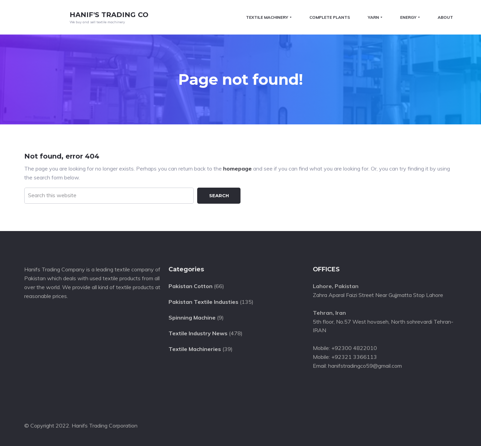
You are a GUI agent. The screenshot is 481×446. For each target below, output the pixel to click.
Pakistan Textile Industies (203, 301)
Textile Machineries (195, 348)
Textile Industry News (198, 332)
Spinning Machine (192, 316)
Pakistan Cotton (191, 285)
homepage (237, 168)
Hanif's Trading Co (109, 15)
